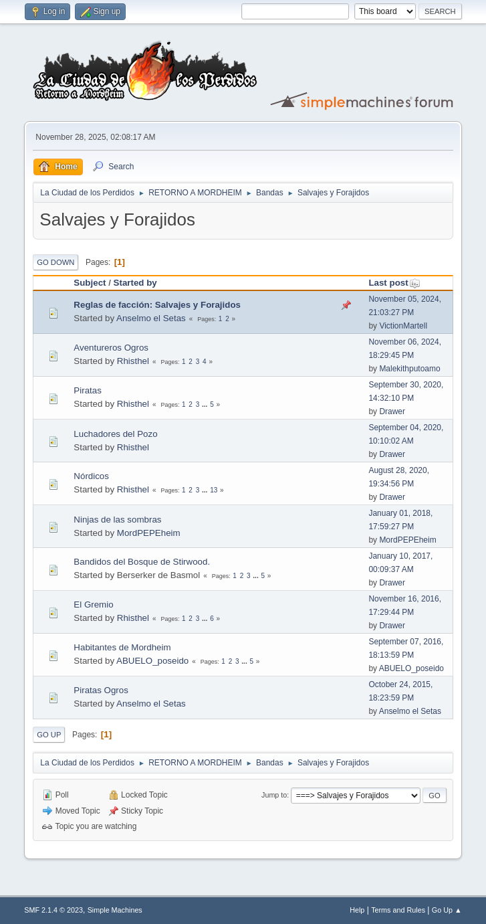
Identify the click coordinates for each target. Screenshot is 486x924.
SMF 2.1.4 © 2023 (53, 910)
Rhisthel (133, 361)
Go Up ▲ (447, 910)
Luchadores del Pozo (115, 434)
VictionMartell (403, 326)
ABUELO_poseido (152, 661)
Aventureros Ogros (111, 348)
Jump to (274, 795)
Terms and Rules (398, 910)
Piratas (87, 390)
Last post (394, 283)
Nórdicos (91, 476)
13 (213, 490)
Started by (135, 283)
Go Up (49, 735)
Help (357, 910)
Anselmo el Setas (151, 318)
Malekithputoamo (409, 368)
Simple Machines (115, 910)
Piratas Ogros (101, 690)
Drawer (392, 411)
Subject (90, 283)
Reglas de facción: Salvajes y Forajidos (157, 305)
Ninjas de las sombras (117, 520)
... (205, 404)
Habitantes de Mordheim (122, 647)
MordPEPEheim (148, 533)
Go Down (55, 262)
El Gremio (93, 604)
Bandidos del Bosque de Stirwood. (142, 562)
